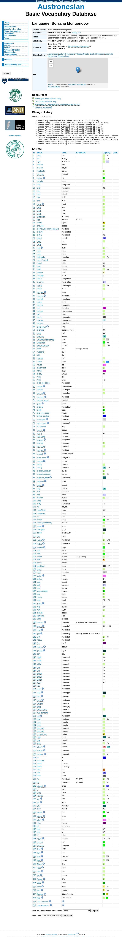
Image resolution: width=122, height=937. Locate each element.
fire (38, 643)
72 (34, 404)
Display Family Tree (12, 65)
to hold (40, 462)
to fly (39, 504)
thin (38, 697)
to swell (40, 454)
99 (34, 498)
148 (34, 664)
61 (34, 365)
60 (34, 362)
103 (34, 510)
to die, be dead (43, 413)
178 (34, 773)
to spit (39, 285)
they (39, 809)
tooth (39, 266)
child (39, 349)
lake (38, 588)
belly (39, 207)
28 (34, 257)
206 (34, 890)
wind (39, 619)
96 (34, 489)
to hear (40, 311)
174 (34, 761)
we (38, 799)
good (39, 722)
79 (34, 426)
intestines (41, 216)
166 (34, 734)
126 (34, 588)
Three (39, 864)
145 (34, 651)
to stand (40, 336)
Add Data (8, 60)
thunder (40, 613)
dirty (39, 184)
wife (38, 355)
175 (34, 764)
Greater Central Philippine (93, 54)
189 (34, 820)
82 (34, 436)
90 (34, 465)
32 (34, 272)
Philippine (79, 54)
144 (34, 647)
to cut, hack (41, 423)
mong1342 (76, 33)
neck (39, 244)
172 (34, 754)
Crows (75, 1)
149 (34, 667)
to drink (40, 299)
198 (34, 853)
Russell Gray (71, 934)
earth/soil (40, 566)
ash (38, 654)
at (38, 758)
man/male (41, 342)
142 (34, 640)
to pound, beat (43, 478)
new (38, 719)
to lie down (41, 327)
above (39, 764)
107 (34, 523)
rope (39, 377)
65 (34, 377)
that (38, 773)
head (39, 241)
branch (40, 548)
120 (34, 569)
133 (34, 610)
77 (34, 419)
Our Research (10, 36)
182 (34, 789)
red (38, 667)
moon (39, 597)
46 (34, 317)
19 (34, 226)
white (39, 664)
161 (34, 712)
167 (34, 737)
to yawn (40, 320)
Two (38, 853)
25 (34, 244)
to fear (39, 235)
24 (34, 241)
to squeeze (41, 458)
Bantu (82, 1)
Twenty (40, 894)
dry (38, 634)
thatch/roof (41, 368)
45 (34, 314)
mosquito (40, 530)
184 (34, 795)
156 (34, 696)
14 (34, 207)
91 (34, 468)
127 (34, 591)
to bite (39, 302)
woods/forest (42, 591)
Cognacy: (107, 152)
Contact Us (9, 33)
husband (40, 352)
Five (39, 872)
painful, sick (42, 709)
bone (39, 210)
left (38, 158)
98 (34, 495)
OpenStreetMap (54, 87)
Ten (38, 890)
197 (34, 849)
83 (34, 440)
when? (40, 747)
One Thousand (43, 906)
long (39, 693)
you (38, 806)
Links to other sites (12, 29)
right (39, 161)
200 (34, 868)
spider (39, 533)
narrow (40, 703)
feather (40, 498)
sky (38, 594)
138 (34, 626)
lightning (40, 616)
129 (34, 597)
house (39, 365)
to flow (39, 579)
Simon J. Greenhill (51, 934)
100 (34, 501)
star (38, 600)
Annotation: (81, 152)
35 (34, 282)
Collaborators (10, 27)
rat (38, 507)
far (38, 779)
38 (34, 292)
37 (34, 289)
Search (7, 48)
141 (34, 637)
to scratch (41, 420)
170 (34, 747)
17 (34, 219)
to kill (39, 410)
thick (39, 700)
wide (39, 706)
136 (34, 619)
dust (39, 191)
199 (34, 864)
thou (39, 792)
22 (34, 235)
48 (34, 323)
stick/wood (41, 426)
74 (34, 410)
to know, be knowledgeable (48, 229)
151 (34, 679)
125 (34, 585)
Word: (39, 152)
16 (34, 216)
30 (34, 263)
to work (40, 440)
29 (34, 260)
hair (38, 248)
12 (34, 197)
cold (38, 630)
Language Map (10, 54)
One (39, 849)
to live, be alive (43, 416)
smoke (40, 651)
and (38, 829)
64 (34, 374)
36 (34, 285)
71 (34, 400)
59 (34, 358)
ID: (34, 152)
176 (34, 767)
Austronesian (65, 1)
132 (34, 607)
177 (34, 770)
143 (34, 643)
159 (34, 706)
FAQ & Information (12, 31)
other (39, 823)
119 (34, 566)
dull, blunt (41, 436)
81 (34, 433)
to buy (39, 468)
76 (34, 416)
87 (34, 454)
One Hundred (42, 902)
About (6, 24)
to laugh (40, 276)
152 (34, 682)
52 (34, 336)
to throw (40, 482)
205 (34, 886)
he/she (40, 795)
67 (34, 386)
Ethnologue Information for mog (48, 99)
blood (39, 238)
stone (39, 569)
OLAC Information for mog (45, 101)
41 (34, 302)
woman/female (43, 345)
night (39, 737)
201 (34, 871)
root (38, 554)
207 (34, 894)
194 (34, 839)
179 (34, 776)
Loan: (115, 152)
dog (38, 489)
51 (34, 333)
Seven (39, 879)
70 (34, 397)
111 (34, 536)
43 (34, 308)
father (39, 362)
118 (34, 563)
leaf (38, 551)
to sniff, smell (42, 260)
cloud (39, 604)
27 (34, 251)
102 (34, 507)
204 (34, 883)
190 (34, 823)
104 (34, 514)
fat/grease (41, 514)
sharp (39, 433)
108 (34, 526)
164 (34, 722)
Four (39, 868)
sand (39, 572)
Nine (39, 887)
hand (39, 155)
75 (34, 413)
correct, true (42, 734)
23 (34, 238)
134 (34, 613)
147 (34, 657)
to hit (39, 404)
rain (38, 610)
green (39, 679)
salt (38, 585)
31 (34, 266)
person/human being (45, 339)
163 (34, 719)
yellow (39, 673)
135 (34, 616)
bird (38, 492)
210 (34, 905)
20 (34, 229)
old (38, 716)
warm (39, 626)
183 (34, 792)
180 (34, 779)
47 (34, 320)
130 (34, 600)
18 (34, 223)
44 (34, 311)
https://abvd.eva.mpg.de (46, 1)
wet (38, 637)
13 (34, 204)
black (39, 657)
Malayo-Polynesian (66, 54)
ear (38, 308)
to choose (41, 446)
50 (34, 330)
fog (38, 607)
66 (34, 383)
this (38, 770)
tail (38, 517)
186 (34, 806)
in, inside (40, 761)
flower (39, 557)
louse (39, 527)
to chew (40, 292)
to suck (40, 305)
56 (34, 349)
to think (40, 232)
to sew (39, 387)
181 (34, 786)
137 (34, 622)
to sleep (40, 323)
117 (34, 560)
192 (34, 829)
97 (34, 492)
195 (34, 842)
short (39, 689)
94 (34, 481)
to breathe (41, 257)
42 (34, 305)
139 (34, 630)
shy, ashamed (42, 712)
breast (39, 223)
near (39, 776)
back (39, 204)
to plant (40, 443)
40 (34, 299)
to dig (39, 465)
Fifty (39, 898)
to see (39, 317)
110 (34, 533)
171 (34, 750)
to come (40, 174)
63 (34, 371)
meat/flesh (41, 510)
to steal (40, 407)
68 (34, 390)
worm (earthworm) (44, 523)
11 (34, 191)
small (39, 682)
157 (34, 700)
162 (34, 716)
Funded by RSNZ (15, 135)
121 (34, 572)
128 (34, 594)
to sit (39, 333)
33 (34, 276)
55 (34, 345)
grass (39, 563)
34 (34, 279)
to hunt (40, 393)
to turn (39, 178)
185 (34, 799)
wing (39, 501)
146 (34, 654)
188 (34, 812)
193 (34, 835)
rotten (39, 540)
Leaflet (50, 84)
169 (34, 743)
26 (34, 248)
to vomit (40, 282)
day (38, 740)
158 (34, 703)
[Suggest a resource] (43, 107)
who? (39, 820)
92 (34, 471)
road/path (41, 171)
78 (34, 423)
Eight (39, 883)
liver (38, 219)
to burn (40, 647)
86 (34, 450)
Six (38, 875)
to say (39, 374)
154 (34, 689)
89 (34, 461)
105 (34, 517)
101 (34, 504)
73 (34, 407)
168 (34, 740)
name (39, 371)
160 (34, 709)
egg (38, 495)
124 (34, 582)
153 (34, 685)
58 (34, 355)
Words (7, 45)
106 (34, 520)
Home (6, 22)
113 (34, 547)
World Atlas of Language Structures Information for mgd (57, 104)
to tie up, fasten (43, 383)
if (37, 835)
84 (34, 443)
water (39, 576)
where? (40, 786)
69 (34, 393)
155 (34, 693)
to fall (39, 485)
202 (34, 875)
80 (34, 430)
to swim (40, 181)
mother (40, 358)
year (39, 743)
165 (34, 728)
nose (39, 251)
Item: (64, 152)
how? (39, 839)
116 (34, 557)
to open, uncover (44, 471)
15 (34, 210)
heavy (39, 640)
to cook (40, 296)
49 (34, 327)
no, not (40, 842)
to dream (40, 330)
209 (34, 901)
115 (34, 554)
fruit (38, 560)
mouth (39, 263)
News (6, 38)
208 (34, 898)
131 (34, 604)
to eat (39, 289)
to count (40, 845)
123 (34, 579)
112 (34, 540)
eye (38, 314)
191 (34, 826)
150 (34, 673)
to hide (40, 751)
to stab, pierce (43, 400)
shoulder (40, 226)
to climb (40, 755)
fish (38, 536)
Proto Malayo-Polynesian (78, 46)
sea (38, 582)
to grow (40, 450)
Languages (9, 43)
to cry (39, 279)
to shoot (40, 397)
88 (34, 457)
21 (34, 232)
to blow (40, 623)
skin (38, 197)
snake (39, 520)
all (38, 826)
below (39, 767)
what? (39, 813)
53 (34, 339)
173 (34, 758)
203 (34, 879)
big (38, 685)
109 (34, 530)
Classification (10, 52)
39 (34, 296)
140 (34, 634)
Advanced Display (12, 50)
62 (34, 368)
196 (34, 845)
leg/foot (40, 164)
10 (34, 184)
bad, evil (40, 728)
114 (34, 551)
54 (34, 342)
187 (34, 809)
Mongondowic (63, 56)
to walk (40, 168)
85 (34, 446)
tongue (40, 272)
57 (34, 352)
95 (34, 485)
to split (39, 430)
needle (40, 390)
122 (34, 576)
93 (34, 477)
